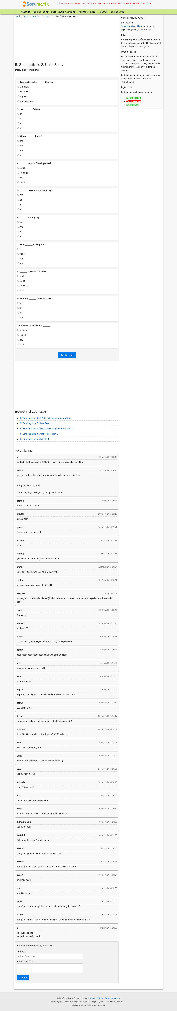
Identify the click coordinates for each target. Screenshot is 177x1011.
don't (20, 254)
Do (20, 222)
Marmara (22, 87)
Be (19, 200)
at (19, 119)
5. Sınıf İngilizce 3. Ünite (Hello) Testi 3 (39, 434)
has (20, 146)
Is (19, 209)
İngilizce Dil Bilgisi (87, 12)
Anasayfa (25, 12)
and (20, 263)
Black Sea (23, 91)
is (19, 123)
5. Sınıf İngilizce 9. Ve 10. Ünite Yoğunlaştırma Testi (45, 418)
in (19, 128)
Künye (92, 998)
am (20, 150)
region (21, 335)
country (22, 330)
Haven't (22, 286)
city (20, 340)
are (20, 141)
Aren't (21, 290)
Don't (21, 281)
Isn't (20, 276)
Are (20, 195)
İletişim (100, 998)
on (19, 114)
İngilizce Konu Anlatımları (63, 12)
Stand (21, 182)
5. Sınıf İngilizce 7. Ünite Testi (34, 423)
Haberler (103, 12)
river (20, 344)
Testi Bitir (67, 355)
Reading (22, 173)
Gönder (23, 978)
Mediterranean (25, 101)
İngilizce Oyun (117, 12)
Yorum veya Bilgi (25, 961)
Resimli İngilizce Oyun (131, 26)
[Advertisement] (67, 40)
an (19, 313)
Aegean (22, 96)
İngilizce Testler (40, 12)
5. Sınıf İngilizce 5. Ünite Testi (34, 439)
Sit (19, 177)
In (19, 204)
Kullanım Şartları (112, 998)
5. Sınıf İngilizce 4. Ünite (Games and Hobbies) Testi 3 (46, 428)
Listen (21, 168)
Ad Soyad (21, 951)
